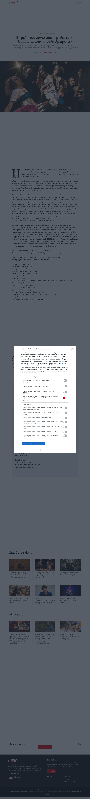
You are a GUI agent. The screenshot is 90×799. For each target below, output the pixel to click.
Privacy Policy (54, 450)
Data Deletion (35, 450)
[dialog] (45, 399)
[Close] (73, 349)
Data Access (45, 450)
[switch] (65, 380)
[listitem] (45, 377)
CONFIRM (34, 443)
